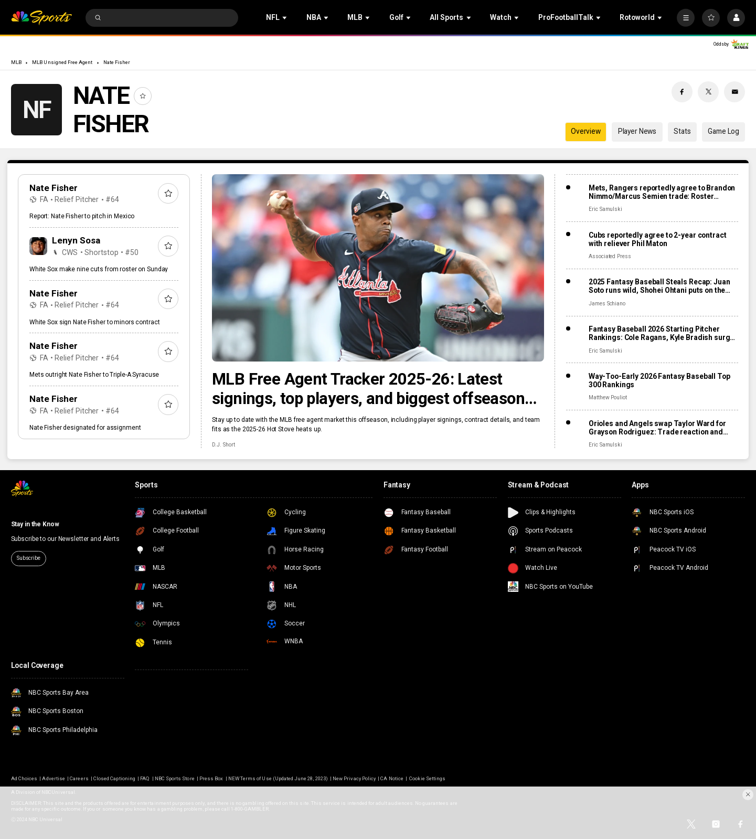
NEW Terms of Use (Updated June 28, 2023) (278, 778)
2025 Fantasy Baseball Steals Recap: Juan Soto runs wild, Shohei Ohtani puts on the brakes (659, 286)
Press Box (211, 778)
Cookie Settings (427, 778)
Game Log (723, 131)
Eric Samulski (605, 209)
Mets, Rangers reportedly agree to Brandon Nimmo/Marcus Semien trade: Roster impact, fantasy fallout (662, 192)
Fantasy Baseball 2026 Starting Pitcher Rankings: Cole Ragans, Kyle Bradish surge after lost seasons (661, 333)
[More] (686, 18)
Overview (586, 131)
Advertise (53, 778)
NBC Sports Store (175, 778)
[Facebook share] (682, 91)
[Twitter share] (708, 91)
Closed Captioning (114, 778)
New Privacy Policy (354, 778)
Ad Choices (24, 778)
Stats (682, 131)
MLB (16, 62)
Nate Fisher (117, 62)
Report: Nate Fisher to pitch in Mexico (81, 216)
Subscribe (28, 558)
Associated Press (610, 256)
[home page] (41, 18)
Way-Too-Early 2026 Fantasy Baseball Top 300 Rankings (659, 380)
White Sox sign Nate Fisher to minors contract (94, 322)
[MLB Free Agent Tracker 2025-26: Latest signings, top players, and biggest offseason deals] (378, 267)
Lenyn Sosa (76, 240)
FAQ (145, 778)
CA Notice (391, 778)
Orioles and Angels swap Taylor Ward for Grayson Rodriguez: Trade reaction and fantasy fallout (657, 427)
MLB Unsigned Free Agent (62, 62)
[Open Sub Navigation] (285, 18)
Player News (637, 131)
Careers (79, 778)
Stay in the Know (35, 524)
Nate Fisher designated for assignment (85, 427)
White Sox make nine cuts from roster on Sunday (98, 269)
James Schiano (607, 303)
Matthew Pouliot (608, 397)
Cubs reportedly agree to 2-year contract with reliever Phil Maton (658, 239)
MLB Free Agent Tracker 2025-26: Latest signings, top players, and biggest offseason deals (368, 388)
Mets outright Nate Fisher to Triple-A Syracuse (94, 374)
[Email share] (734, 91)
